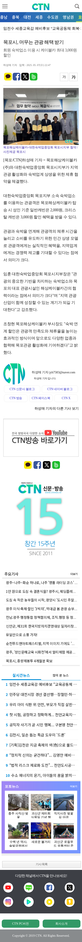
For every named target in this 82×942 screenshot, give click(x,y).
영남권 (68, 17)
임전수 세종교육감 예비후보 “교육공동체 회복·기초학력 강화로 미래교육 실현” (42, 684)
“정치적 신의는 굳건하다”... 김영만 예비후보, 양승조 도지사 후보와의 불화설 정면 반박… (42, 755)
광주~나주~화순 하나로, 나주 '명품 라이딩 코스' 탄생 (43, 582)
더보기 (74, 574)
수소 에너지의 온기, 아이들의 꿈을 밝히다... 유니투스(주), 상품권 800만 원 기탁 (42, 775)
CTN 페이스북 (41, 398)
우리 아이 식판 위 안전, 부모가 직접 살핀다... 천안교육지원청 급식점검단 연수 (42, 704)
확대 (71, 93)
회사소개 (61, 923)
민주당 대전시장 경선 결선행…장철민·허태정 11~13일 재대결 (42, 694)
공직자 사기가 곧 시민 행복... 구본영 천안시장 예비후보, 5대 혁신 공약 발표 (42, 724)
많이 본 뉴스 (61, 675)
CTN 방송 (16, 398)
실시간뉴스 (21, 675)
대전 (27, 17)
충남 (3, 17)
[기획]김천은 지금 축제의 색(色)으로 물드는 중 (42, 745)
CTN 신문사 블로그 (22, 389)
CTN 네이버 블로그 (59, 389)
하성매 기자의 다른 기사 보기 (57, 408)
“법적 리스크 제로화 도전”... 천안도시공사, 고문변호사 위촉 (42, 765)
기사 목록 (42, 864)
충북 (15, 17)
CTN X (66, 398)
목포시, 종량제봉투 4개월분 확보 (29, 660)
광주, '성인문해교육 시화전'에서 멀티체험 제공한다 (42, 652)
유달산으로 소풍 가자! (21, 634)
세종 (39, 17)
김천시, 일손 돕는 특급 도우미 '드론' (35, 735)
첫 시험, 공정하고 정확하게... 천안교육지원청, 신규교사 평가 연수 (42, 714)
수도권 (52, 17)
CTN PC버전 (20, 923)
